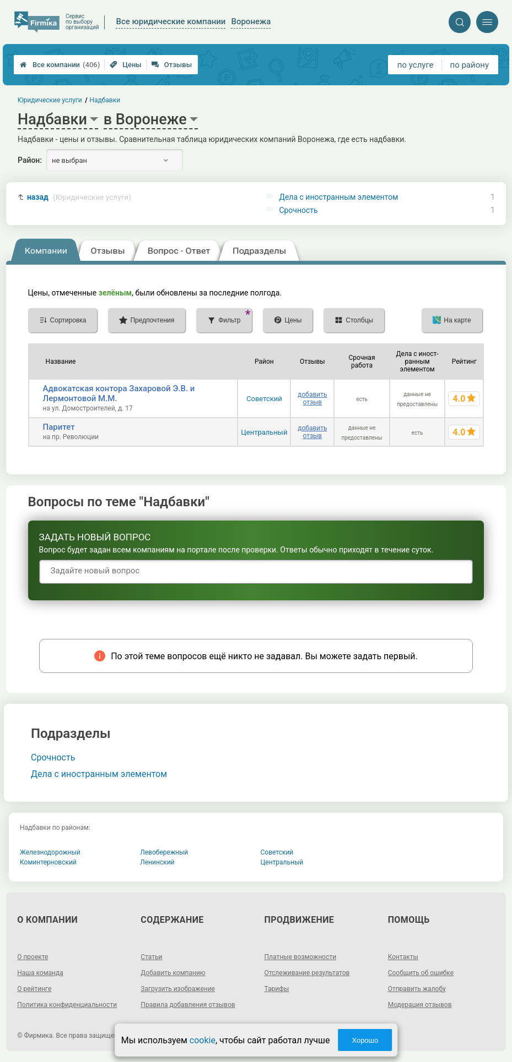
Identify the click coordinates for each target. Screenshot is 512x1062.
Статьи (151, 957)
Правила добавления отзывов (188, 1005)
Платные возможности (301, 957)
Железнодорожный (50, 852)
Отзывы (172, 65)
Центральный (264, 432)
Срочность (298, 210)
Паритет (59, 427)
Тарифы (277, 989)
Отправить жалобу (417, 989)
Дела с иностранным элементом (338, 197)
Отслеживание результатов (307, 973)
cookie (202, 1040)
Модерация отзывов (420, 1005)
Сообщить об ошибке (421, 973)
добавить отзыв (312, 398)
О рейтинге (34, 989)
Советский (264, 399)
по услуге (415, 65)
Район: (30, 160)
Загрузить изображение (178, 989)
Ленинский (157, 862)
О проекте (32, 957)
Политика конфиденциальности (67, 1005)
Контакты (403, 957)
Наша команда (40, 973)
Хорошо (365, 1040)
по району (469, 65)
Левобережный (164, 852)
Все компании (60, 65)
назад (79, 197)
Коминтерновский (48, 862)
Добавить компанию (173, 973)
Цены (126, 65)
